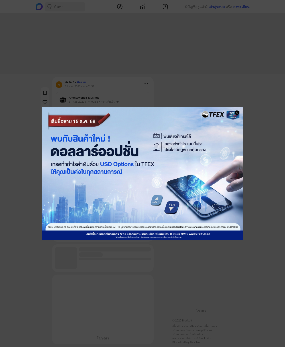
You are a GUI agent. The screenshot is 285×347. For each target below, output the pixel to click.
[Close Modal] (237, 112)
